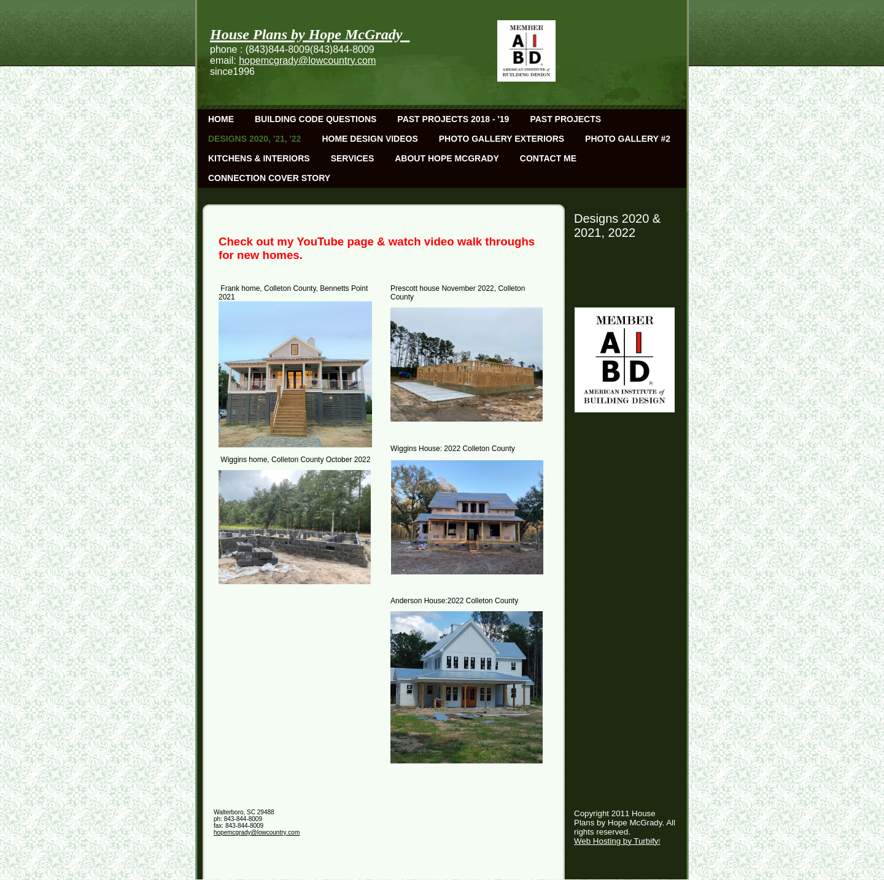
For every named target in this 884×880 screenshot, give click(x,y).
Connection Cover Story (269, 178)
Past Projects (565, 119)
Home (221, 119)
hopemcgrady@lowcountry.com (307, 60)
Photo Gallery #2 (627, 139)
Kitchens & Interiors (259, 158)
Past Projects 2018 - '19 (453, 119)
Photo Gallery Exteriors (501, 139)
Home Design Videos (369, 139)
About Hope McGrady (447, 158)
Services (352, 158)
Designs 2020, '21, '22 (254, 139)
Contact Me (548, 158)
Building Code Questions (315, 119)
